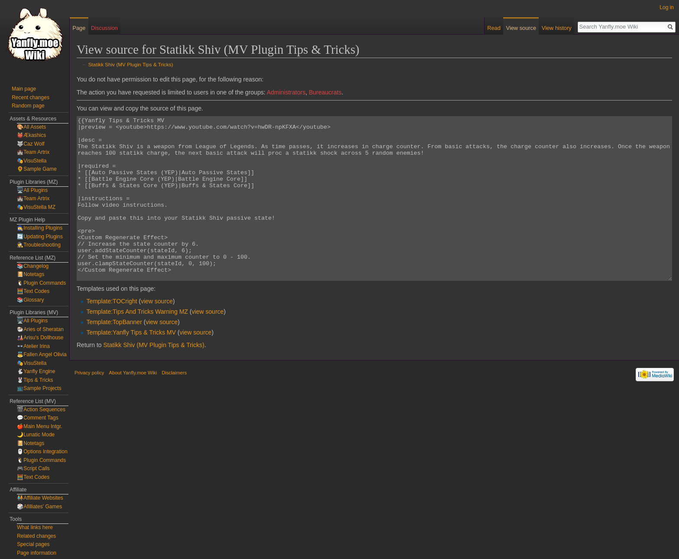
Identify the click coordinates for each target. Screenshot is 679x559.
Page (78, 28)
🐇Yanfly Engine (36, 371)
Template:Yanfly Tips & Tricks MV (131, 364)
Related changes (36, 536)
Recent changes (30, 97)
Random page (28, 106)
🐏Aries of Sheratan (40, 329)
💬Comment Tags (37, 418)
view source (157, 333)
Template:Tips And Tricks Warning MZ (137, 344)
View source (521, 28)
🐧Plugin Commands (41, 283)
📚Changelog (32, 266)
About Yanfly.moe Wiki (133, 405)
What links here (35, 527)
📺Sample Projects (39, 388)
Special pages (33, 544)
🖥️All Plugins (32, 190)
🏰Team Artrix (33, 152)
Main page (24, 89)
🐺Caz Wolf (30, 144)
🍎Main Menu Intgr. (39, 426)
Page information (36, 553)
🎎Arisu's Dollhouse (40, 338)
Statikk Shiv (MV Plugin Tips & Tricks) (130, 64)
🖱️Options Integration (42, 451)
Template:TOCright (111, 333)
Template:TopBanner (114, 354)
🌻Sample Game (37, 169)
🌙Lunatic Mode (36, 435)
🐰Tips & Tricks (35, 380)
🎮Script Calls (33, 468)
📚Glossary (30, 300)
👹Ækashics (31, 135)
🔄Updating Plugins (40, 237)
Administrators (286, 92)
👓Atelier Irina (33, 346)
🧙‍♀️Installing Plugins (39, 228)
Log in (667, 7)
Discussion (104, 28)
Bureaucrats (325, 92)
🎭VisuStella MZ (36, 207)
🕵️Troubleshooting (39, 245)
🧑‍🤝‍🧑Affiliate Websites (40, 498)
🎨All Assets (31, 127)
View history (557, 28)
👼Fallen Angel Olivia (41, 354)
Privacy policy (89, 405)
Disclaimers (174, 405)
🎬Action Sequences (41, 409)
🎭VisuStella (31, 161)
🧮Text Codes (33, 291)
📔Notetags (30, 274)
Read (494, 28)
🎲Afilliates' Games (39, 507)
